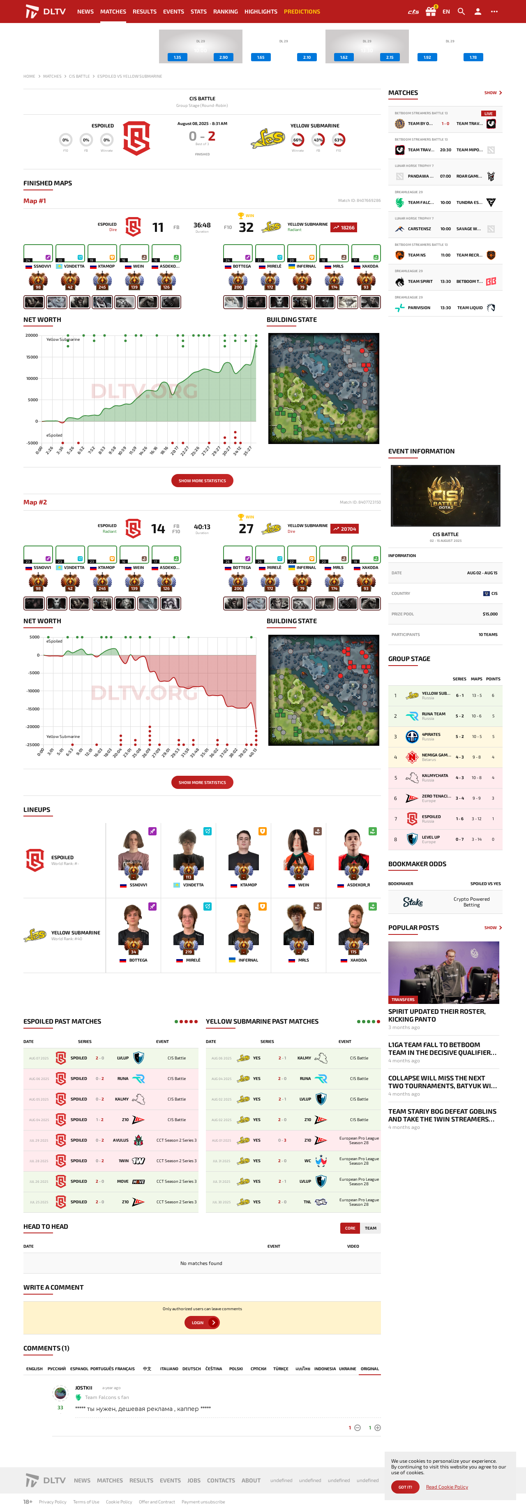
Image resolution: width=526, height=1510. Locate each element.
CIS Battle (202, 98)
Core (350, 1228)
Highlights (261, 11)
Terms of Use (86, 1501)
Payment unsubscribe (203, 1501)
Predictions (302, 11)
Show (490, 92)
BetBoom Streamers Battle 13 (421, 113)
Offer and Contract (157, 1501)
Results (145, 11)
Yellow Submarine (316, 125)
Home (29, 76)
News (85, 11)
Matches (113, 11)
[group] (200, 46)
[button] (496, 46)
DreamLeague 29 (409, 192)
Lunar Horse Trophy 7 (414, 166)
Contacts (221, 1480)
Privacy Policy (53, 1501)
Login (197, 1323)
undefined (281, 1480)
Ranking (225, 11)
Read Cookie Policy (447, 1486)
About (251, 1480)
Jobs (194, 1480)
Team (370, 1228)
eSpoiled (101, 125)
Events (173, 11)
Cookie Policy (119, 1501)
